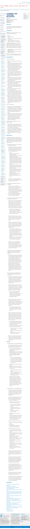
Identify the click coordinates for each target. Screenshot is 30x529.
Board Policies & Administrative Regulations (13, 9)
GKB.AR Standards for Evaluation (3, 165)
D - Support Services (2, 47)
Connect (29, 2)
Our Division (4, 9)
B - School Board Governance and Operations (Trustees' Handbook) (3, 41)
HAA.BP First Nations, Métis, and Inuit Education (13, 487)
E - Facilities (2, 49)
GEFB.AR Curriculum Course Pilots (3, 101)
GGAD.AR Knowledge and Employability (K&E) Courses (3, 113)
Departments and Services (2, 23)
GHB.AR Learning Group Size (2, 143)
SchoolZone (25, 2)
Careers (1, 27)
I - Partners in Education (3, 178)
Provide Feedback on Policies (2, 181)
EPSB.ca (1, 9)
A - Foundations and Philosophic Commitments (3, 36)
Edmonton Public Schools (4, 2)
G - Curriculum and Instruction (23, 9)
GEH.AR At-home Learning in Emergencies (3, 105)
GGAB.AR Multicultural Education (3, 109)
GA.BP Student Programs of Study (3, 58)
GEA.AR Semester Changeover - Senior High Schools (3, 94)
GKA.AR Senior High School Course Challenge (3, 161)
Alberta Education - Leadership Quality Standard (13, 499)
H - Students (2, 176)
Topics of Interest (2, 29)
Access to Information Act (10, 497)
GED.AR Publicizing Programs (2, 98)
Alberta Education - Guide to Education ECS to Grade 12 (14, 498)
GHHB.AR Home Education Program (2, 146)
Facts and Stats (3, 13)
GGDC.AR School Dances (3, 135)
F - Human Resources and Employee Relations (3, 52)
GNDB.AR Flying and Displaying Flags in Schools (2, 170)
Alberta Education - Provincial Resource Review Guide (14, 502)
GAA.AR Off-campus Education (3, 67)
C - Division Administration (3, 45)
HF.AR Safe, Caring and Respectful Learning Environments (14, 492)
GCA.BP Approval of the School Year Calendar (3, 70)
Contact (2, 7)
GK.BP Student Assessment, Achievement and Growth (3, 157)
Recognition (2, 17)
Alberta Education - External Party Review (12, 503)
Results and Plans (2, 15)
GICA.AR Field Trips (3, 154)
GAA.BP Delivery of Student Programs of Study (3, 63)
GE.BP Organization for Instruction (3, 89)
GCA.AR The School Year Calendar (3, 74)
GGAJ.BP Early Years (2, 127)
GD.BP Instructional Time (3, 86)
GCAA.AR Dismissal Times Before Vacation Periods (3, 79)
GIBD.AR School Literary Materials (3, 174)
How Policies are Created (3, 184)
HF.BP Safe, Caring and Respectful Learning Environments (14, 491)
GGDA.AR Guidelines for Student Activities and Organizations (3, 131)
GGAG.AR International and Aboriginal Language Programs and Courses (3, 123)
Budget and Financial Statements (2, 20)
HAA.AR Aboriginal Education (10, 488)
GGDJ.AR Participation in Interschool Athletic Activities (3, 139)
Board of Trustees (2, 25)
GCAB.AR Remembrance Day (3, 83)
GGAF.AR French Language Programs (2, 118)
